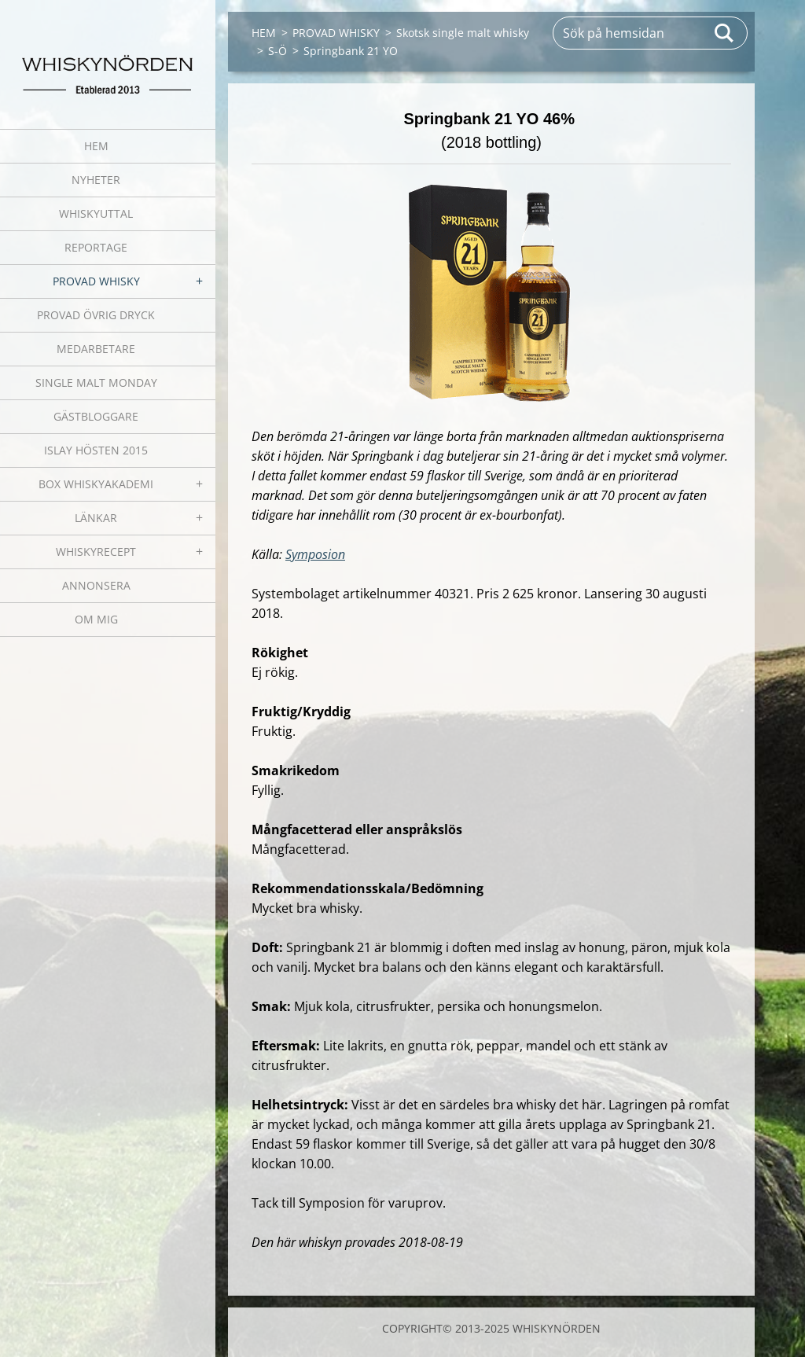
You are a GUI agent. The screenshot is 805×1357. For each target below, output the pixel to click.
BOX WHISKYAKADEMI (96, 483)
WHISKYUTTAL (96, 213)
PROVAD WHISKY (96, 281)
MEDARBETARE (96, 348)
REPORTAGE (95, 247)
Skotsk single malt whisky (462, 32)
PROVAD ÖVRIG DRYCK (96, 314)
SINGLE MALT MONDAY (96, 382)
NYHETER (96, 179)
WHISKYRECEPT (96, 551)
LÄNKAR (96, 517)
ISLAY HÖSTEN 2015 (96, 450)
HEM (96, 145)
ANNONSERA (96, 585)
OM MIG (96, 619)
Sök (725, 33)
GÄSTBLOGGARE (95, 416)
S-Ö (277, 50)
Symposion (315, 554)
